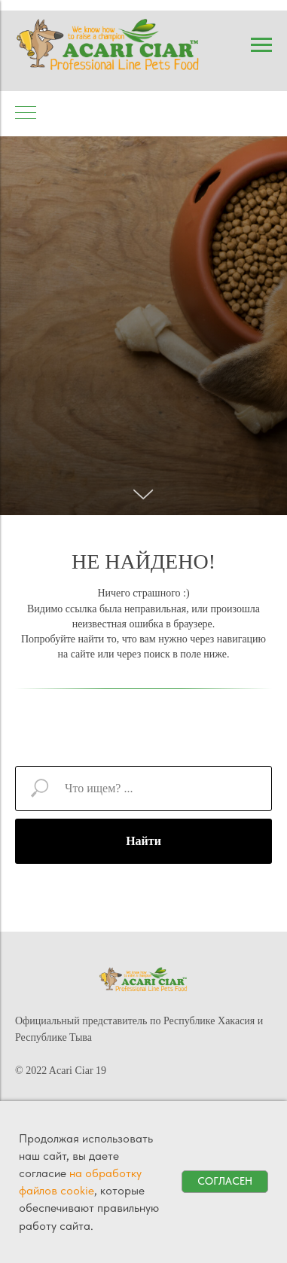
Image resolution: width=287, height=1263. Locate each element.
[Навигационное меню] (261, 45)
